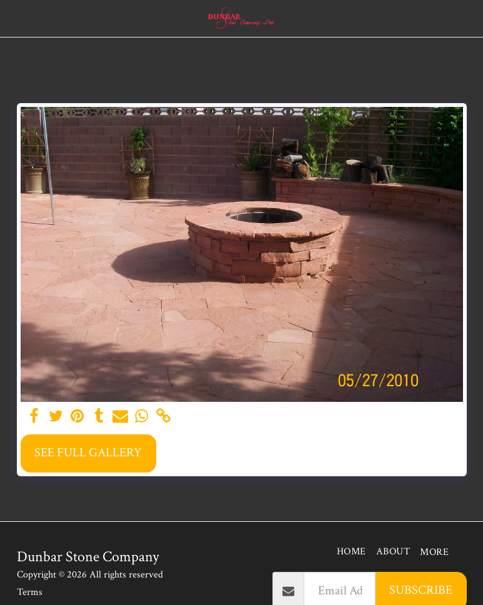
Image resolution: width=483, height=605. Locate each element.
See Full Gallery (88, 452)
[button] (13, 18)
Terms (29, 592)
